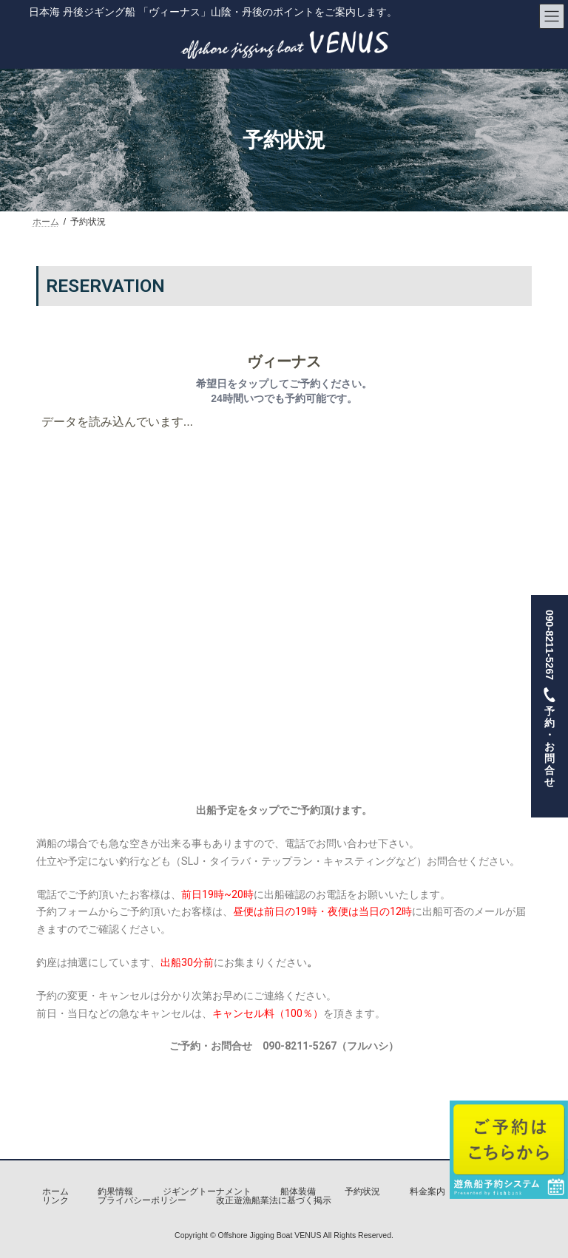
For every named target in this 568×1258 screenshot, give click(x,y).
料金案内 (427, 1191)
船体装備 (298, 1191)
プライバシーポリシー (142, 1200)
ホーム (55, 1191)
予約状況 (362, 1191)
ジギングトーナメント (207, 1191)
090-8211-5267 (549, 706)
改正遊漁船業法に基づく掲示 (273, 1200)
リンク (55, 1200)
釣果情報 (115, 1191)
